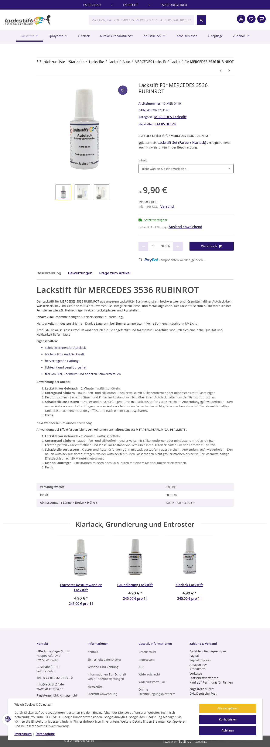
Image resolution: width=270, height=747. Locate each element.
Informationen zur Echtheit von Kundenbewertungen (107, 676)
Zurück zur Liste (52, 61)
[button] (241, 19)
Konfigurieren (227, 719)
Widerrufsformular (152, 682)
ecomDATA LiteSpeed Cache (230, 741)
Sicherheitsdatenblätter (104, 659)
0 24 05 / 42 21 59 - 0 (58, 678)
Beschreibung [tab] (49, 273)
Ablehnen (227, 730)
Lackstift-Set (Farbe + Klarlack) (181, 142)
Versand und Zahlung (103, 667)
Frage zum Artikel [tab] (115, 273)
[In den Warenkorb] (261, 19)
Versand (167, 206)
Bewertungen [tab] (80, 273)
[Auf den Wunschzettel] (122, 90)
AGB (141, 667)
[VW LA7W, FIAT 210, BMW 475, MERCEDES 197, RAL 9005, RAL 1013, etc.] (141, 20)
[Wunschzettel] (251, 19)
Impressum (23, 734)
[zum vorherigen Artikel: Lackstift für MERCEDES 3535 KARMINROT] (220, 70)
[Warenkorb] (211, 246)
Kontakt (93, 652)
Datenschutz (45, 734)
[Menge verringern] (143, 246)
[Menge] (153, 246)
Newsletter (95, 686)
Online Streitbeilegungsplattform (157, 691)
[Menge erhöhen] (177, 246)
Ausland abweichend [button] (185, 226)
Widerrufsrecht (149, 674)
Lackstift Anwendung (102, 694)
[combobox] (186, 168)
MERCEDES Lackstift (170, 117)
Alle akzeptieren (227, 708)
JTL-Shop (184, 741)
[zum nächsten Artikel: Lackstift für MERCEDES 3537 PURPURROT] (229, 70)
